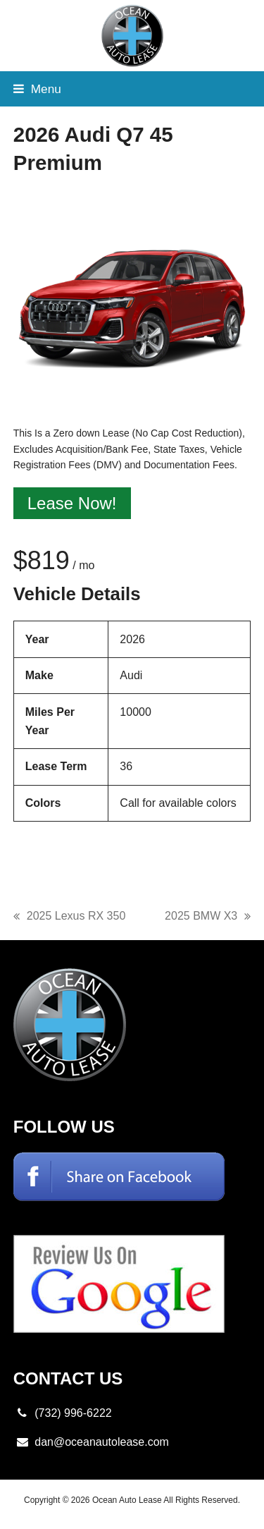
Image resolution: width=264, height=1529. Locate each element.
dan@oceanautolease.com (101, 1442)
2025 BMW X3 (208, 917)
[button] (37, 89)
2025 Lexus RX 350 (69, 917)
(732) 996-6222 (72, 1413)
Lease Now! (72, 503)
